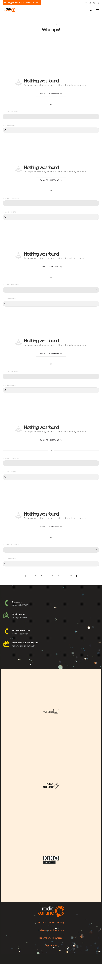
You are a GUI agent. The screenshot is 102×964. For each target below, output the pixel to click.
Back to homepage (51, 93)
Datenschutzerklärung (51, 922)
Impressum (51, 945)
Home (45, 25)
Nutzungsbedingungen (51, 930)
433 (71, 576)
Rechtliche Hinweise (51, 938)
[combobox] (51, 116)
